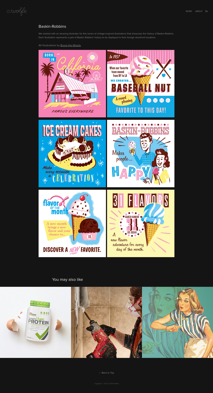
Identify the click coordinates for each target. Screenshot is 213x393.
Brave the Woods (70, 45)
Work (189, 11)
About (199, 11)
